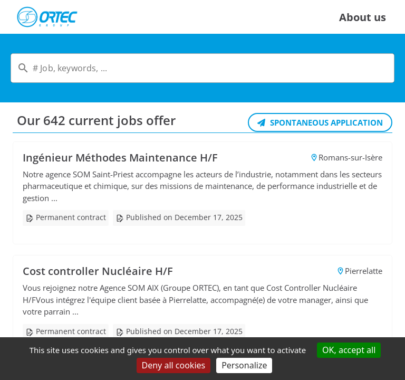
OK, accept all (348, 350)
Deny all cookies (174, 365)
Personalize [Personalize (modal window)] (244, 365)
